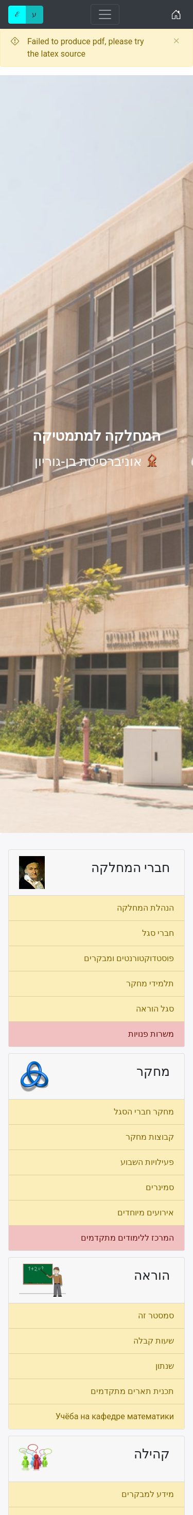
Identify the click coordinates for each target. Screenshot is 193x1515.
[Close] (176, 41)
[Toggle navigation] (105, 14)
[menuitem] (96, 908)
